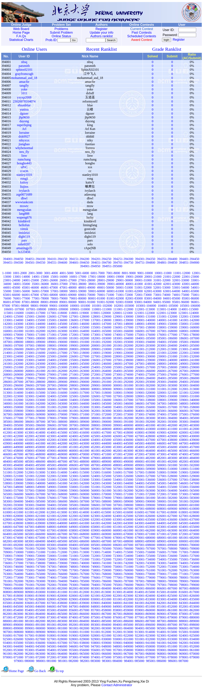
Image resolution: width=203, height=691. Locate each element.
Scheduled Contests (140, 36)
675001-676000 (57, 538)
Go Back (40, 671)
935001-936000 (35, 643)
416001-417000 (101, 433)
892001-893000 (79, 625)
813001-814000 (123, 593)
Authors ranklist (100, 36)
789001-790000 (189, 582)
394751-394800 (145, 263)
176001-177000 (167, 335)
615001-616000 (123, 513)
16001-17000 (77, 277)
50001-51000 (124, 288)
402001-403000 (189, 426)
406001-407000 (79, 429)
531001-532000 (57, 480)
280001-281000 (79, 379)
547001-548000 (13, 487)
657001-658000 (57, 531)
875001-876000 (101, 618)
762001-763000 (189, 571)
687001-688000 (123, 542)
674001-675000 (35, 538)
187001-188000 (13, 342)
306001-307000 (57, 390)
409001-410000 (145, 429)
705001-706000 (123, 549)
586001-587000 (79, 502)
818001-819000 (35, 596)
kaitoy (24, 183)
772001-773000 (13, 578)
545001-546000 (167, 484)
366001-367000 (189, 411)
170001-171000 (35, 335)
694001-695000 (79, 545)
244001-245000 (79, 364)
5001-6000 (82, 274)
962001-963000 (35, 654)
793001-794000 (79, 585)
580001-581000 (145, 498)
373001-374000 (145, 415)
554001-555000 (167, 487)
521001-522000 (35, 477)
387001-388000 (57, 422)
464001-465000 (167, 451)
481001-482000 (145, 458)
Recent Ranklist (101, 50)
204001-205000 (189, 346)
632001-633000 (101, 520)
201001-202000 (123, 346)
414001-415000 (57, 433)
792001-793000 (57, 585)
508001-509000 (145, 469)
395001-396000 (35, 426)
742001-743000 (145, 564)
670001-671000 (145, 535)
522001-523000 (57, 477)
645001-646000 (189, 524)
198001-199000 (57, 346)
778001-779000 (145, 578)
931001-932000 (145, 640)
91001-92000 (105, 303)
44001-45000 (11, 288)
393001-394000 (189, 422)
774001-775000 (57, 578)
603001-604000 (57, 509)
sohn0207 (24, 245)
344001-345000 (101, 404)
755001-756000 (35, 571)
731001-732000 (101, 560)
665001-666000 (35, 535)
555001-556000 (189, 487)
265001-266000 (145, 371)
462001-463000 (123, 451)
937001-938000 (79, 643)
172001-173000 (79, 335)
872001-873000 (35, 618)
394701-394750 (123, 263)
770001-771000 (167, 574)
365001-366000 (167, 411)
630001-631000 (57, 520)
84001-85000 (171, 299)
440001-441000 (35, 444)
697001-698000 (145, 545)
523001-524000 (79, 477)
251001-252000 (35, 368)
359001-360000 (35, 411)
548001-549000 (35, 487)
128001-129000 (101, 317)
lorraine (24, 133)
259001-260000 (13, 371)
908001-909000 (35, 632)
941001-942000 (167, 643)
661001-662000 (145, 531)
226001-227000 (79, 357)
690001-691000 (189, 542)
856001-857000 (79, 611)
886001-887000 (145, 622)
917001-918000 (35, 636)
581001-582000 (167, 498)
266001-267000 (167, 371)
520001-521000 (13, 477)
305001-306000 (35, 390)
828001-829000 (57, 600)
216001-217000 (57, 353)
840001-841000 (123, 603)
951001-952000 (189, 647)
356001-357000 (167, 408)
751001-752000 (145, 567)
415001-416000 (79, 433)
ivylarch (24, 191)
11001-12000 (181, 274)
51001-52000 (142, 288)
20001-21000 (152, 277)
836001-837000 (35, 603)
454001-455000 (145, 448)
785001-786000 (101, 582)
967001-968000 (145, 654)
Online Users (34, 50)
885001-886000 (123, 622)
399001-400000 (123, 426)
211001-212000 (145, 350)
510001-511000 (189, 469)
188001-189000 (35, 342)
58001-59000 (77, 292)
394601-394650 (79, 263)
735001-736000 (189, 560)
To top (60, 671)
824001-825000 (167, 596)
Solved (152, 57)
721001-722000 (79, 556)
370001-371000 (79, 415)
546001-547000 (189, 484)
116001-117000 (35, 313)
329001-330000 (167, 397)
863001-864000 (35, 614)
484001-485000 (13, 462)
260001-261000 (35, 371)
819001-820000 (57, 596)
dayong (24, 122)
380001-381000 (101, 419)
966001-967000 (123, 654)
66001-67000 (30, 295)
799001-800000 (13, 589)
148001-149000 (145, 324)
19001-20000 (134, 277)
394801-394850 (167, 263)
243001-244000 (57, 364)
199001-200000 (79, 346)
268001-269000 (13, 375)
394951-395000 (112, 267)
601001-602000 (13, 509)
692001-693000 (35, 545)
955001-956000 (79, 651)
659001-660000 (101, 531)
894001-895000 (123, 625)
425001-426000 (101, 437)
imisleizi (24, 233)
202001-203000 (145, 346)
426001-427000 (123, 437)
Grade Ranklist (166, 50)
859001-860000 (145, 611)
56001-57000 (40, 292)
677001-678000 (101, 538)
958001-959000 (145, 651)
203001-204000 (167, 346)
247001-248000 (145, 364)
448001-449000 (13, 448)
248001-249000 (167, 364)
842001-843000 (167, 603)
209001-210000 (101, 350)
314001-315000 (35, 393)
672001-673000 (189, 535)
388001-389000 (79, 422)
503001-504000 (35, 469)
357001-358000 (189, 408)
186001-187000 (189, 339)
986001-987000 (178, 661)
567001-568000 (57, 495)
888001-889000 (189, 622)
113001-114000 (167, 310)
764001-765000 (35, 574)
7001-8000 (113, 274)
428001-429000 (167, 437)
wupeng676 (24, 218)
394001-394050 (13, 259)
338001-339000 (167, 400)
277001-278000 (13, 379)
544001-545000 (145, 484)
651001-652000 (123, 527)
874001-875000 (79, 618)
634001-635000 (145, 520)
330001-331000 (189, 397)
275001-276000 (167, 375)
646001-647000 (13, 527)
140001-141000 (167, 321)
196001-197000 (13, 346)
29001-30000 (124, 281)
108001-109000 (58, 310)
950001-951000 (167, 647)
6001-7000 (97, 274)
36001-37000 (59, 284)
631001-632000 (79, 520)
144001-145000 (57, 324)
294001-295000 (189, 382)
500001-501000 (167, 466)
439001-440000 (13, 444)
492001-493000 (189, 462)
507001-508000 (123, 469)
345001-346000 (123, 404)
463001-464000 (145, 451)
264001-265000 (123, 371)
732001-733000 (123, 560)
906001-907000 (189, 629)
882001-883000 (57, 622)
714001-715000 (123, 553)
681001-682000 (189, 538)
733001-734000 (145, 560)
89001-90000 (67, 303)
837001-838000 (57, 603)
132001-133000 (189, 317)
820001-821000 (79, 596)
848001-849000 (101, 607)
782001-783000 (35, 582)
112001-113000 (145, 310)
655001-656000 (13, 531)
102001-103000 (124, 306)
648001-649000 (57, 527)
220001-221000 (145, 353)
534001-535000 (123, 480)
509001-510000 (167, 469)
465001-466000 (189, 451)
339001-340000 (189, 400)
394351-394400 (167, 259)
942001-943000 (189, 643)
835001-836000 (13, 603)
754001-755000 (13, 571)
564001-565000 (189, 491)
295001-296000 (13, 386)
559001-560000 (79, 491)
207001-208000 (57, 350)
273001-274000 (123, 375)
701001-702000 (35, 549)
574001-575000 (13, 498)
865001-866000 (79, 614)
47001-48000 (67, 288)
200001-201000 (101, 346)
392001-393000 (167, 422)
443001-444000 (101, 444)
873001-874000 (57, 618)
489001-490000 (123, 462)
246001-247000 (123, 364)
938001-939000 (101, 643)
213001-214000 (189, 350)
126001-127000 (57, 317)
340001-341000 (13, 404)
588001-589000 (123, 502)
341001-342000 (35, 404)
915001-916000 (189, 632)
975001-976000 (123, 658)
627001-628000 (189, 516)
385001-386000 (13, 422)
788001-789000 (167, 582)
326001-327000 (101, 397)
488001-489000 (101, 462)
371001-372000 (101, 415)
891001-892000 (57, 625)
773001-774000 (35, 578)
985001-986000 (156, 661)
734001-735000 (167, 560)
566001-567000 (35, 495)
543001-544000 (123, 484)
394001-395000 (13, 426)
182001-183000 (101, 339)
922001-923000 (145, 636)
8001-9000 (129, 274)
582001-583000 (189, 498)
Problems (61, 29)
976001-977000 (145, 658)
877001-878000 (145, 618)
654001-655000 (189, 527)
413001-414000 (35, 433)
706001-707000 (145, 549)
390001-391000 (123, 422)
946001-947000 (79, 647)
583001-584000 (13, 502)
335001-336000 (101, 400)
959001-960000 (167, 651)
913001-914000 (145, 632)
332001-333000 (35, 400)
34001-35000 (21, 284)
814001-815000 (145, 593)
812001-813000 (101, 593)
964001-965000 (79, 654)
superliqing (24, 125)
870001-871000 (189, 614)
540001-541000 (57, 484)
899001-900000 (35, 629)
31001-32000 (161, 281)
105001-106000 (190, 306)
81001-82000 (115, 299)
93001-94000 (142, 303)
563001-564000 (167, 491)
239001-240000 (167, 361)
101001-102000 (102, 306)
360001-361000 (57, 411)
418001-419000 (145, 433)
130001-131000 (145, 317)
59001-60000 (96, 292)
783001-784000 (57, 582)
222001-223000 (189, 353)
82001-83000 (134, 299)
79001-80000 (77, 299)
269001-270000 (35, 375)
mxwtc (24, 206)
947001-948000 (101, 647)
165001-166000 (123, 332)
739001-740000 (79, 564)
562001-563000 (145, 491)
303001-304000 (189, 386)
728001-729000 (35, 560)
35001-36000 (40, 284)
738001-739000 (57, 564)
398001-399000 (101, 426)
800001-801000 (35, 589)
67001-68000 (49, 295)
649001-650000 (79, 527)
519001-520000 (189, 473)
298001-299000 (79, 386)
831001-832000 (123, 600)
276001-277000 (189, 375)
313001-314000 (13, 393)
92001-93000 (124, 303)
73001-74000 (161, 295)
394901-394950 (90, 267)
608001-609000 (167, 509)
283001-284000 (145, 379)
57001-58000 (59, 292)
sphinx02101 (24, 70)
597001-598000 (123, 506)
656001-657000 (35, 531)
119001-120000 (101, 313)
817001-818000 (13, 596)
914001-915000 (167, 632)
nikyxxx (24, 141)
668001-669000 (101, 535)
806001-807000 (167, 589)
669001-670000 (123, 535)
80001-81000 (96, 299)
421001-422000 (13, 437)
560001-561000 (101, 491)
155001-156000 (101, 328)
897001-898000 (189, 625)
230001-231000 (167, 357)
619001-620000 (13, 516)
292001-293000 (145, 382)
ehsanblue (24, 106)
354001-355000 (123, 408)
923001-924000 (167, 636)
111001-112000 (123, 310)
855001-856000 (57, 611)
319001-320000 (145, 393)
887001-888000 (167, 622)
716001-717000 (167, 553)
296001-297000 (35, 386)
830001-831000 (101, 600)
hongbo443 (24, 164)
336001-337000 (123, 400)
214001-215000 (13, 353)
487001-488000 (79, 462)
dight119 (24, 237)
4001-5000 (66, 274)
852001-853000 (189, 607)
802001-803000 (79, 589)
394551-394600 (57, 263)
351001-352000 (57, 408)
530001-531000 (35, 480)
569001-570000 (101, 495)
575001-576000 (35, 498)
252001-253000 (57, 368)
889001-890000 (13, 625)
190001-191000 (79, 342)
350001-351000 (35, 408)
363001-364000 (123, 411)
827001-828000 (35, 600)
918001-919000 (57, 636)
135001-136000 (57, 321)
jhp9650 (24, 118)
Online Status (60, 36)
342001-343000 (57, 404)
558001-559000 (57, 491)
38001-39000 (96, 284)
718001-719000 (13, 556)
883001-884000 (79, 622)
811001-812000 (79, 593)
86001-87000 (11, 303)
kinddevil (24, 222)
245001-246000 (101, 364)
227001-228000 (101, 357)
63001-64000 (171, 292)
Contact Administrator (116, 686)
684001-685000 (57, 542)
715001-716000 (145, 553)
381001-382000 (123, 419)
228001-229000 (123, 357)
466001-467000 (13, 455)
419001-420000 (167, 433)
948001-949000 (123, 647)
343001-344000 (79, 404)
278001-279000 (35, 379)
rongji (24, 179)
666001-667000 (57, 535)
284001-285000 (167, 379)
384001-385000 (189, 419)
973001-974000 (79, 658)
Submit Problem (60, 32)
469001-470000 (79, 455)
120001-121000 (122, 313)
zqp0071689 (24, 195)
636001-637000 (189, 520)
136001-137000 (79, 321)
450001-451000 (57, 448)
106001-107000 (14, 310)
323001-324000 (35, 397)
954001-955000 (57, 651)
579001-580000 (123, 498)
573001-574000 (189, 495)
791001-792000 (35, 585)
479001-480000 (101, 458)
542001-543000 (101, 484)
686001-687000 (101, 542)
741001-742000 (123, 564)
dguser (24, 114)
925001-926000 (13, 640)
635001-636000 (167, 520)
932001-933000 (167, 640)
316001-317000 (79, 393)
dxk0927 (24, 137)
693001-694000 (57, 545)
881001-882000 (35, 622)
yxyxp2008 (24, 98)
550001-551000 (79, 487)
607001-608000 (145, 509)
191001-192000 (101, 342)
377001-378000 (35, 419)
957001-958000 (123, 651)
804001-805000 (123, 589)
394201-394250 (101, 259)
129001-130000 (123, 317)
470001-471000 (101, 455)
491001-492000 (167, 462)
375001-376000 (189, 415)
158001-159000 (167, 328)
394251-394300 (123, 259)
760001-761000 (145, 571)
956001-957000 (101, 651)
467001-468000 (35, 455)
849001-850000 (123, 607)
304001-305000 (13, 390)
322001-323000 (13, 397)
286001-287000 (13, 382)
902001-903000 (101, 629)
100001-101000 (80, 306)
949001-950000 (145, 647)
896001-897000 (167, 625)
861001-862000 (189, 611)
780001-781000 (189, 578)
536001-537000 (167, 480)
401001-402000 (167, 426)
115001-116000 (13, 313)
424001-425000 (79, 437)
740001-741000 (101, 564)
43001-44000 (190, 284)
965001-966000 (101, 654)
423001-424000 (57, 437)
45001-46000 (30, 288)
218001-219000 (101, 353)
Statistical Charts (21, 39)
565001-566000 (13, 495)
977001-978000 (167, 658)
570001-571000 (123, 495)
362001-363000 (101, 411)
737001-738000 (35, 564)
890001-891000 (35, 625)
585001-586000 (57, 502)
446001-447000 (167, 444)
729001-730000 (57, 560)
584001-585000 (35, 502)
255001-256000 (123, 368)
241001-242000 (13, 364)
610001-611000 (13, 513)
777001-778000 (123, 578)
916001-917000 (13, 636)
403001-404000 (13, 429)
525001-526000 (123, 477)
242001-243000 (35, 364)
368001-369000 (35, 415)
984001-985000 (134, 661)
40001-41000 (134, 284)
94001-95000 (161, 303)
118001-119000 (79, 313)
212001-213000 (167, 350)
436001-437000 (145, 440)
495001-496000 (57, 466)
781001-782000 (13, 582)
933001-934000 (189, 640)
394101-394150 (57, 259)
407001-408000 (101, 429)
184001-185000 (145, 339)
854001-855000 (35, 611)
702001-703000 (57, 549)
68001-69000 (67, 295)
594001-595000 (57, 506)
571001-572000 (145, 495)
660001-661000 (123, 531)
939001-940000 (123, 643)
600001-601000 (189, 506)
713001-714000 (101, 553)
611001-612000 (35, 513)
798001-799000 (189, 585)
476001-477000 (35, 458)
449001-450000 (35, 448)
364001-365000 (145, 411)
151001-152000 (13, 328)
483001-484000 (189, 458)
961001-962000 (13, 654)
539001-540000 (35, 484)
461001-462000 (101, 451)
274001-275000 (145, 375)
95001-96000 (180, 303)
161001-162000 (35, 332)
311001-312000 (167, 390)
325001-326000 (79, 397)
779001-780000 (167, 578)
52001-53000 (161, 288)
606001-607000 (123, 509)
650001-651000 (101, 527)
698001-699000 (167, 545)
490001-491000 (145, 462)
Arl (24, 129)
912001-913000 (123, 632)
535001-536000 (145, 480)
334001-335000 (79, 400)
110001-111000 (102, 310)
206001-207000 (35, 350)
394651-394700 (101, 263)
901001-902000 (79, 629)
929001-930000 (101, 640)
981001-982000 (68, 661)
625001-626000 (145, 516)
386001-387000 (35, 422)
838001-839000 (79, 603)
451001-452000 (79, 448)
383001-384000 (167, 419)
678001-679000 (123, 538)
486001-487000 (57, 462)
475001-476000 (13, 458)
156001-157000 (123, 328)
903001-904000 (123, 629)
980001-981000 (46, 661)
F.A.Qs (21, 36)
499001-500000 (145, 466)
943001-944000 (13, 647)
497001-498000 (101, 466)
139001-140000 (145, 321)
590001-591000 (167, 502)
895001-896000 (145, 625)
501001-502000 (189, 466)
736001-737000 (13, 564)
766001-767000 (79, 574)
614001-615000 (101, 513)
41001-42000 (152, 284)
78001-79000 (59, 299)
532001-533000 (79, 480)
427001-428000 (145, 437)
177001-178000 (189, 335)
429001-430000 (189, 437)
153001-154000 (57, 328)
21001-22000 (171, 277)
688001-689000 (145, 542)
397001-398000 (79, 426)
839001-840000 (101, 603)
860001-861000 (167, 611)
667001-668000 (79, 535)
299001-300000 (101, 386)
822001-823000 (123, 596)
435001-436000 (123, 440)
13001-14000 (21, 277)
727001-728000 (13, 560)
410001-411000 (167, 429)
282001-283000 (123, 379)
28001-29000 (105, 281)
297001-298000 (57, 386)
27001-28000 (86, 281)
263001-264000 (101, 371)
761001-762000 (167, 571)
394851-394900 (189, 263)
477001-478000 (57, 458)
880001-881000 (13, 622)
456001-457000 (189, 448)
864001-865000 (57, 614)
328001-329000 (145, 397)
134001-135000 (35, 321)
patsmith (24, 66)
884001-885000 (101, 622)
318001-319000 (123, 393)
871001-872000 (13, 618)
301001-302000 (145, 386)
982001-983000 (90, 661)
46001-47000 (49, 288)
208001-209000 (79, 350)
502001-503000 (13, 469)
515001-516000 (101, 473)
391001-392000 (145, 422)
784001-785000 (79, 582)
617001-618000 (167, 513)
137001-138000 (101, 321)
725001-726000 (167, 556)
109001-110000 (80, 310)
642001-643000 (123, 524)
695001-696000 (101, 545)
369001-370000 (57, 415)
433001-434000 (79, 440)
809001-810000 (35, 593)
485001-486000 (35, 462)
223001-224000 (13, 357)
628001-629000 (13, 520)
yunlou (24, 110)
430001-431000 (13, 440)
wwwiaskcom (24, 203)
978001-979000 (189, 658)
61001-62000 (134, 292)
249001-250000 (189, 364)
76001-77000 (21, 299)
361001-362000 (79, 411)
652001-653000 (145, 527)
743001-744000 (167, 564)
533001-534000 (101, 480)
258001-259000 (189, 368)
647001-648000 (35, 527)
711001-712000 (57, 553)
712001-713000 (79, 553)
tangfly (24, 86)
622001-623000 (79, 516)
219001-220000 (123, 353)
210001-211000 (123, 350)
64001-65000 (190, 292)
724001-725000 (145, 556)
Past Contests (140, 32)
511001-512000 (13, 473)
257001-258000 (167, 368)
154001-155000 (79, 328)
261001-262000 (57, 371)
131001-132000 (167, 317)
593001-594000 (35, 506)
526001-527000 (145, 477)
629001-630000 (35, 520)
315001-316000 (57, 393)
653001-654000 (167, 527)
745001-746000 (13, 567)
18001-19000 (115, 277)
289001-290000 (79, 382)
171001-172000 (57, 335)
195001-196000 (189, 342)
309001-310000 (123, 390)
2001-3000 (35, 274)
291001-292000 (123, 382)
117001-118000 (57, 313)
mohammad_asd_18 (24, 78)
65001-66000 (11, 295)
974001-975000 (101, 658)
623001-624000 (101, 516)
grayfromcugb (24, 74)
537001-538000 (189, 480)
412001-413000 (13, 433)
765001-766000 (57, 574)
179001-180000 (35, 339)
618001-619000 (189, 513)
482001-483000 (167, 458)
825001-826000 (189, 596)
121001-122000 (144, 313)
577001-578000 (79, 498)
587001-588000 (101, 502)
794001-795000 (101, 585)
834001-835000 (189, 600)
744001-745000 (189, 564)
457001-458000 (13, 451)
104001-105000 (168, 306)
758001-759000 (101, 571)
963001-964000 (57, 654)
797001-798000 (167, 585)
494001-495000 (35, 466)
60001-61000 (115, 292)
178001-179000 (13, 339)
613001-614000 (79, 513)
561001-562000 (123, 491)
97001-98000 (20, 306)
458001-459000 (35, 451)
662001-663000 (167, 531)
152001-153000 (35, 328)
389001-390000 (101, 422)
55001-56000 (21, 292)
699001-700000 (189, 545)
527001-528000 (167, 477)
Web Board (21, 29)
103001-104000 (146, 306)
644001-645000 (167, 524)
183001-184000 (123, 339)
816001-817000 (189, 593)
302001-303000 (167, 386)
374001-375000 (167, 415)
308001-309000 (101, 390)
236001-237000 (101, 361)
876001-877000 (123, 618)
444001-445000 (123, 444)
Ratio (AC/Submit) (192, 57)
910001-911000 (79, 632)
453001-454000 (123, 448)
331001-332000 (13, 400)
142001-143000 (13, 324)
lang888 (24, 214)
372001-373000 (123, 415)
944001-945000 (35, 647)
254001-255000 (101, 368)
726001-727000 (189, 556)
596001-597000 (101, 506)
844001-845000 (13, 607)
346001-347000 (145, 404)
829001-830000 (79, 600)
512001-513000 (35, 473)
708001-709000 (189, 549)
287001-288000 (35, 382)
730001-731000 (79, 560)
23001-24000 (11, 281)
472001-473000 (145, 455)
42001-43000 (171, 284)
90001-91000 (86, 303)
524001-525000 (101, 477)
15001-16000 (59, 277)
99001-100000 (58, 306)
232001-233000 (13, 361)
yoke (24, 90)
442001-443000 (79, 444)
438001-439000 (189, 440)
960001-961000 (189, 651)
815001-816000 (167, 593)
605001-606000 (101, 509)
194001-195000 (167, 342)
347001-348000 (167, 404)
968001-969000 (167, 654)
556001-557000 (13, 491)
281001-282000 (101, 379)
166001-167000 (145, 332)
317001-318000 (101, 393)
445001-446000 (145, 444)
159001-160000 (189, 328)
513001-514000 (57, 473)
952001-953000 (13, 651)
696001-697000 (123, 545)
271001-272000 (79, 375)
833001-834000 (167, 600)
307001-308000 (79, 390)
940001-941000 (145, 643)
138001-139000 (123, 321)
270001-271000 (57, 375)
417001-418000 (123, 433)
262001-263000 (79, 371)
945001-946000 (57, 647)
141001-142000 (189, 321)
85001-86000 (190, 299)
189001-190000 (57, 342)
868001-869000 (145, 614)
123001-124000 (188, 313)
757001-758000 (79, 571)
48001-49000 (86, 288)
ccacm (24, 171)
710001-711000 (35, 553)
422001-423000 (35, 437)
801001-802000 (57, 589)
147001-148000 (123, 324)
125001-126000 (35, 317)
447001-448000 (189, 444)
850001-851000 (145, 607)
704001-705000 (101, 549)
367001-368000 (13, 415)
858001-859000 (123, 611)
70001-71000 (105, 295)
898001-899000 (13, 629)
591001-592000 (189, 502)
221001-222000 (167, 353)
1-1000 (6, 274)
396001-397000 (57, 426)
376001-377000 (13, 419)
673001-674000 (13, 538)
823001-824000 (145, 596)
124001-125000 (13, 317)
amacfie (24, 82)
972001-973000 (57, 658)
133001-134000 (13, 321)
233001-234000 (35, 361)
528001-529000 (189, 477)
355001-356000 (145, 408)
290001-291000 (101, 382)
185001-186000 (167, 339)
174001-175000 (123, 335)
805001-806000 (145, 589)
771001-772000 (189, 574)
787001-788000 (145, 582)
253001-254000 (79, 368)
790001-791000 (13, 585)
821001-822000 (101, 596)
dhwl (24, 199)
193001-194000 (145, 342)
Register (100, 29)
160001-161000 (13, 332)
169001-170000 (13, 335)
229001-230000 (145, 357)
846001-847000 (57, 607)
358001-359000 (13, 411)
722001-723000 (101, 556)
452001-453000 (101, 448)
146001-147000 (101, 324)
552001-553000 (123, 487)
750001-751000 (123, 567)
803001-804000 (101, 589)
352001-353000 (79, 408)
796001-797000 (145, 585)
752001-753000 (167, 567)
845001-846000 (35, 607)
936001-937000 (57, 643)
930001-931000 (123, 640)
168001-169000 (189, 332)
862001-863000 (13, 614)
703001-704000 (79, 549)
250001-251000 (13, 368)
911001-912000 (101, 632)
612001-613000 (57, 513)
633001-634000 (123, 520)
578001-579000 (101, 498)
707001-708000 (167, 549)
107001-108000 (36, 310)
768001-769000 (123, 574)
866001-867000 (101, 614)
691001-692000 (13, 545)
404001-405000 (35, 429)
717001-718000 (189, 553)
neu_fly (24, 152)
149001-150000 (167, 324)
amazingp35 (24, 249)
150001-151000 (189, 324)
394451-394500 (13, 263)
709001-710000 (13, 553)
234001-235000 (57, 361)
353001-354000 (101, 408)
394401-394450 (189, 259)
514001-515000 (79, 473)
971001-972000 (35, 658)
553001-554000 (145, 487)
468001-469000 (57, 455)
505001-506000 (79, 469)
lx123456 (24, 252)
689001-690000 (167, 542)
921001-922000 (123, 636)
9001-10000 (145, 274)
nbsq (24, 62)
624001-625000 (123, 516)
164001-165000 (101, 332)
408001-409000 (123, 429)
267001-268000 (189, 371)
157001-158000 (145, 328)
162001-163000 (57, 332)
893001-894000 (101, 625)
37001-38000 (77, 284)
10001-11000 (163, 274)
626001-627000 (167, 516)
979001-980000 (24, 661)
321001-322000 (189, 393)
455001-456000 (167, 448)
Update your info (100, 32)
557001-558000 (35, 491)
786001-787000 (123, 582)
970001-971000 (13, 658)
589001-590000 (145, 502)
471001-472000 (123, 455)
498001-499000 (123, 466)
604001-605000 (79, 509)
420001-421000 (189, 433)
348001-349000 (189, 404)
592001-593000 (13, 506)
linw (24, 156)
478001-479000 (79, 458)
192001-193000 (123, 342)
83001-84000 (152, 299)
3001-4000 (51, 274)
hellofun (24, 226)
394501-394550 (35, 263)
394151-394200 (79, 259)
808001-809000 (13, 593)
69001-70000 (86, 295)
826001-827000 (13, 600)
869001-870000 (167, 614)
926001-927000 (35, 640)
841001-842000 (145, 603)
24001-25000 (30, 281)
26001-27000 (67, 281)
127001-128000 (79, 317)
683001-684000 (35, 542)
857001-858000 (101, 611)
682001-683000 (13, 542)
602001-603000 (35, 509)
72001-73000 (142, 295)
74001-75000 (180, 295)
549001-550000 (57, 487)
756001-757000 (57, 571)
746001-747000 (35, 567)
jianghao (24, 145)
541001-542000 (79, 484)
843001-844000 (189, 603)
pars (24, 241)
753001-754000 (189, 567)
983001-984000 (112, 661)
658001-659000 (79, 531)
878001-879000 (167, 618)
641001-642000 (101, 524)
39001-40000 (115, 284)
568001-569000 (79, 495)
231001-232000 (189, 357)
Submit (172, 57)
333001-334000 (57, 400)
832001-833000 (145, 600)
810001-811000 (57, 593)
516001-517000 (123, 473)
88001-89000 (49, 303)
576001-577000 (57, 498)
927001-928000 (57, 640)
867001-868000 (123, 614)
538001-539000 (13, 484)
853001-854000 (13, 611)
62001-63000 (152, 292)
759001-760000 (123, 571)
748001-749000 (79, 567)
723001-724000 (123, 556)
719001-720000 (35, 556)
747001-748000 (57, 567)
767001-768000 (101, 574)
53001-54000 (180, 288)
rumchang (24, 160)
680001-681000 (167, 538)
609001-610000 (189, 509)
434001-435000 (101, 440)
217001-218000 (79, 353)
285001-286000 (189, 379)
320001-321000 (167, 393)
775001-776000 (79, 578)
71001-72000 (124, 295)
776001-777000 (101, 578)
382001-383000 (145, 419)
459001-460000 (57, 451)
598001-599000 (145, 506)
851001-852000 (167, 607)
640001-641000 (79, 524)
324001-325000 (57, 397)
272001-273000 (101, 375)
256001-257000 (145, 368)
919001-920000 (79, 636)
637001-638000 (13, 524)
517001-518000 (145, 473)
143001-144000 (35, 324)
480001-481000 (123, 458)
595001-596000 (79, 506)
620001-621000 (35, 516)
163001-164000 (79, 332)
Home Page (21, 32)
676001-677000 (79, 538)
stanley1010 (24, 175)
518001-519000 (167, 473)
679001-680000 (145, 538)
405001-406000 (57, 429)
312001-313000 (189, 390)
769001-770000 (145, 574)
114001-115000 (188, 310)
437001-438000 (167, 440)
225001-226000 (57, 357)
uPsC (24, 168)
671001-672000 (167, 535)
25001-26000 (49, 281)
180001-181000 (57, 339)
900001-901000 (57, 629)
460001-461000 (79, 451)
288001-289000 (57, 382)
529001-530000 (13, 480)
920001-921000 (101, 636)
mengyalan (24, 210)
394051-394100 (35, 259)
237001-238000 (123, 361)
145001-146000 (79, 324)
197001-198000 (35, 346)
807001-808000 (189, 589)
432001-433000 (57, 440)
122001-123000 (166, 313)
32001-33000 (180, 281)
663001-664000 (189, 531)
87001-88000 (30, 303)
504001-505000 (57, 469)
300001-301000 (123, 386)
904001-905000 (145, 629)
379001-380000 (79, 419)
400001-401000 (145, 426)
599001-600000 (167, 506)
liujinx (24, 187)
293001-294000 (167, 382)
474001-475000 (189, 455)
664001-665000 (13, 535)
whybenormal (24, 148)
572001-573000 (167, 495)
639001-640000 (57, 524)
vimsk (24, 229)
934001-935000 (13, 643)
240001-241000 (189, 361)
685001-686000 (79, 542)
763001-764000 (13, 574)
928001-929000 (79, 640)
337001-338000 (145, 400)
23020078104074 (24, 102)
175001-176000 (145, 335)
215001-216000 (35, 353)
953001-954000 (35, 651)
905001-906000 (167, 629)
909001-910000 (57, 632)
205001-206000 (13, 350)
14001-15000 (40, 277)
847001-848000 (79, 607)
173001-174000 (101, 335)
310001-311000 (145, 390)
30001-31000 (142, 281)
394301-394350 (145, 259)
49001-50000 (105, 288)
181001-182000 (79, 339)
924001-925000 (189, 636)
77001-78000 (40, 299)
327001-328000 (123, 397)
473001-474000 (167, 455)
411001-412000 (189, 429)
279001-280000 (57, 379)
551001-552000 (101, 487)
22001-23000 (190, 277)
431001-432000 (35, 440)
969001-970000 (189, 654)
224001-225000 (35, 357)
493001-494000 (13, 466)
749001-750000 (101, 567)
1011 (24, 94)
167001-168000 (167, 332)
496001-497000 (79, 466)
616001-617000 (145, 513)
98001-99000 (39, 306)
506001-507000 (101, 469)
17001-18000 (96, 277)
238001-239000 (145, 361)
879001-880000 (189, 618)
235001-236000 (79, 361)
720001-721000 (57, 556)
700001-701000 (13, 549)
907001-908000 (13, 632)
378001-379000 (57, 419)
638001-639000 (35, 524)
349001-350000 (13, 408)
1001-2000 (20, 274)
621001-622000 (57, 516)
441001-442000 (57, 444)
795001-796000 (123, 585)
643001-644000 (145, 524)
